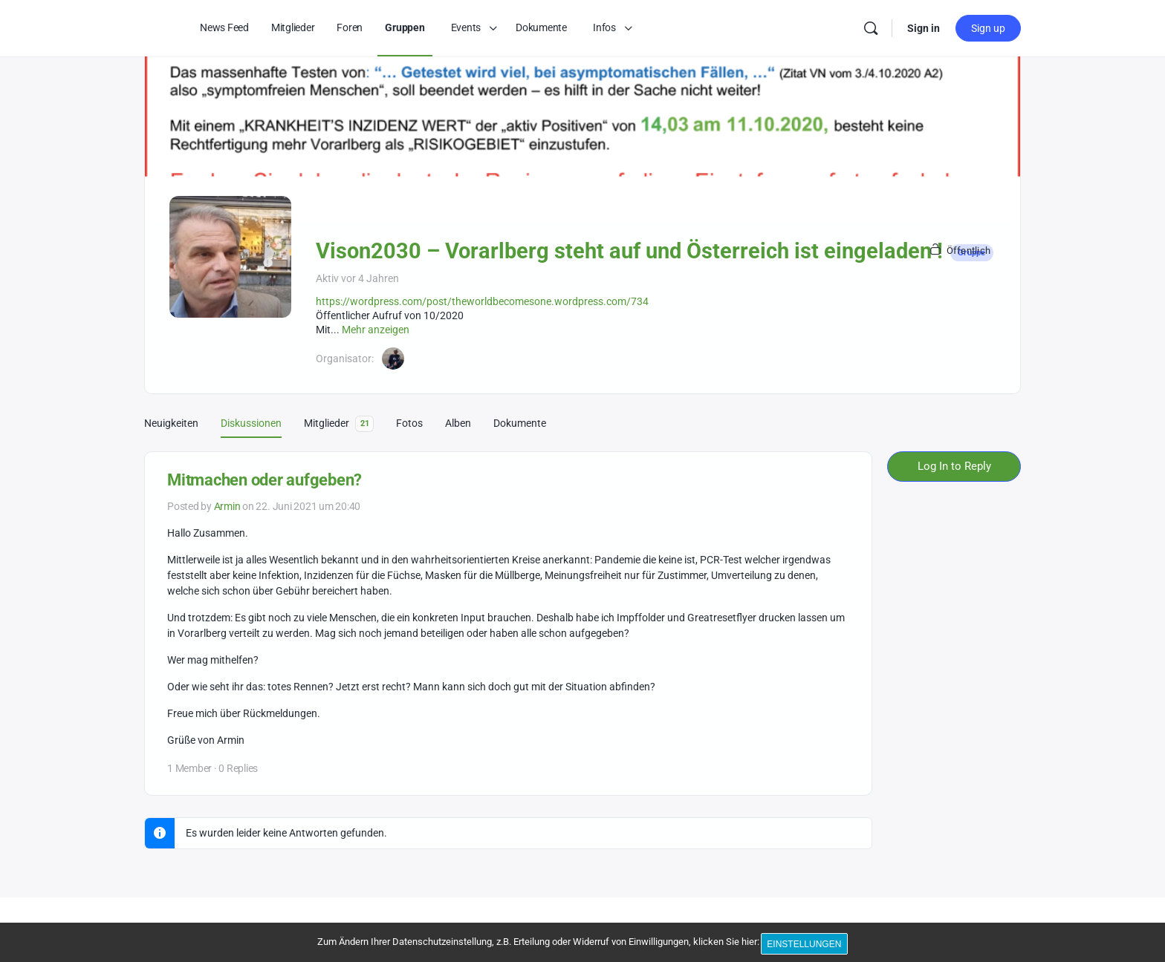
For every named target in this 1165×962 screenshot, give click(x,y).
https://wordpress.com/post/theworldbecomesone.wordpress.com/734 (482, 301)
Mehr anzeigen (375, 330)
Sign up (988, 28)
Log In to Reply (954, 466)
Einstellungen (807, 945)
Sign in (923, 28)
